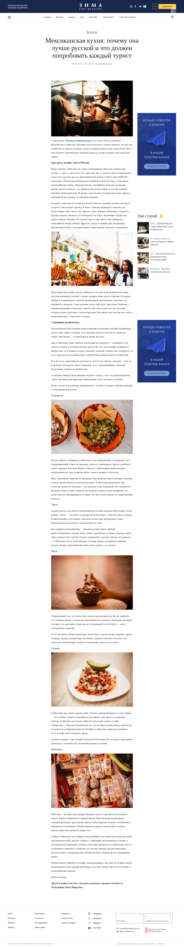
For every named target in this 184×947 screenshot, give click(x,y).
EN (155, 6)
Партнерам (39, 914)
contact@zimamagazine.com (128, 928)
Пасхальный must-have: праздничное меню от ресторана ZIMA (163, 257)
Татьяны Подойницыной (78, 140)
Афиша (71, 17)
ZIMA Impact (108, 17)
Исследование (41, 923)
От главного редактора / (160, 239)
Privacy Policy (67, 918)
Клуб (82, 17)
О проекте (39, 918)
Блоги (92, 32)
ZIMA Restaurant (127, 17)
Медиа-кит (66, 914)
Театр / (153, 223)
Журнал (60, 17)
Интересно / (155, 269)
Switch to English (69, 923)
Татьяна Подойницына (98, 64)
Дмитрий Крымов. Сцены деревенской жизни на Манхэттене (161, 226)
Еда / (152, 254)
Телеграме (57, 887)
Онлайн (47, 17)
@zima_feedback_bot (125, 931)
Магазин (93, 17)
